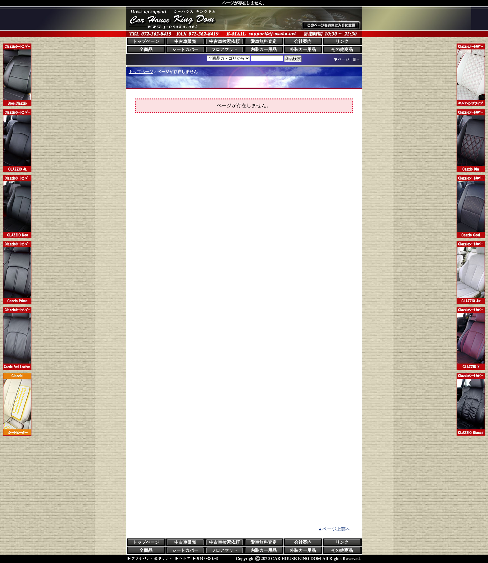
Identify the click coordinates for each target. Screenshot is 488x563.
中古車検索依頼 (224, 41)
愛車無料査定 (264, 41)
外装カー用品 (303, 49)
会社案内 (303, 41)
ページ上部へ (336, 529)
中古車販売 (185, 41)
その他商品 (342, 49)
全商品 (145, 49)
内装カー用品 (264, 49)
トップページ (146, 41)
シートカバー (185, 49)
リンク (342, 41)
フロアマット (224, 49)
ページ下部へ (349, 59)
